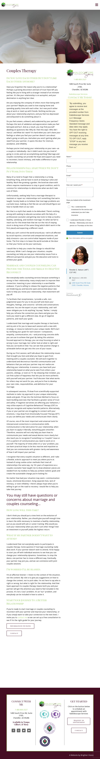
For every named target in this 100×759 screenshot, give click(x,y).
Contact (14, 633)
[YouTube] (29, 730)
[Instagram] (18, 730)
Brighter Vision (87, 755)
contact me (22, 617)
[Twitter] (24, 730)
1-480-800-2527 (80, 79)
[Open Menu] (96, 5)
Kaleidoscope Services (78, 94)
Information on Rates (20, 626)
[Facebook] (13, 730)
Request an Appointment (79, 721)
